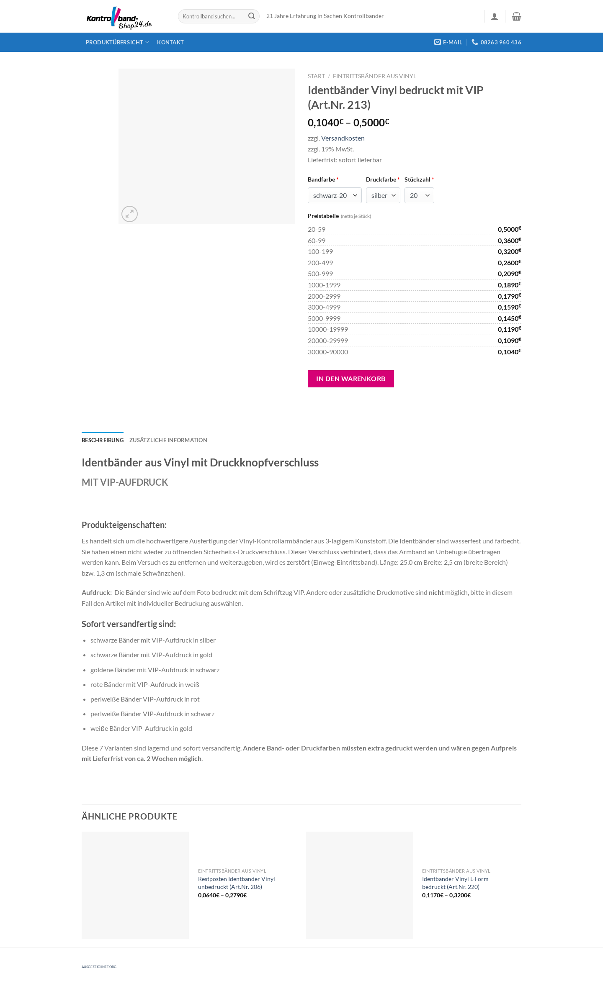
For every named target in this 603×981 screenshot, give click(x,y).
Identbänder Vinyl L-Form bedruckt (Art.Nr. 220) (455, 882)
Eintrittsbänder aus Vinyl (374, 76)
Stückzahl (419, 179)
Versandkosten (343, 138)
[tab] (103, 440)
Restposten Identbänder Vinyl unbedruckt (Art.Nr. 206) (236, 882)
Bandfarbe (323, 179)
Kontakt (170, 42)
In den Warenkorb (351, 378)
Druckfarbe (383, 179)
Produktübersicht (117, 42)
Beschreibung (103, 440)
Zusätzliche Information (168, 440)
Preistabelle (339, 215)
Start (316, 76)
